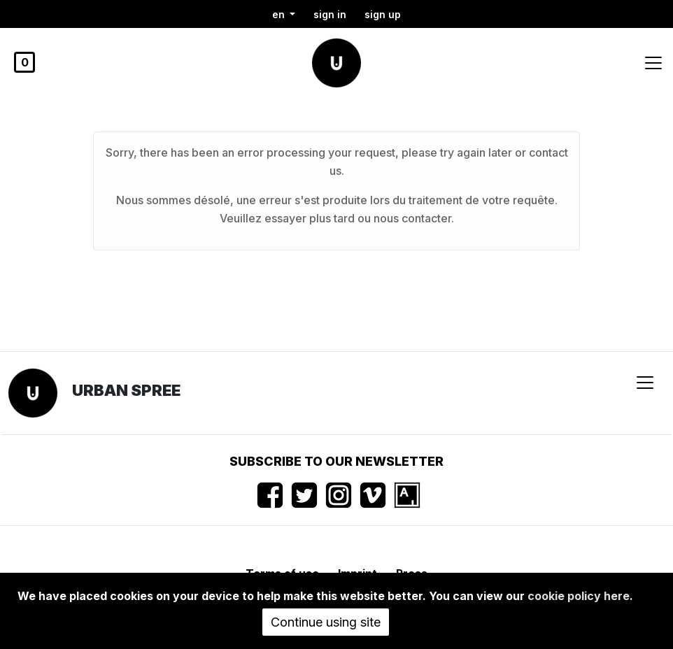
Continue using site (326, 622)
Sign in (329, 14)
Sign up (382, 14)
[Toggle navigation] (653, 63)
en (280, 14)
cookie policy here (578, 596)
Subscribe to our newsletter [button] (336, 461)
